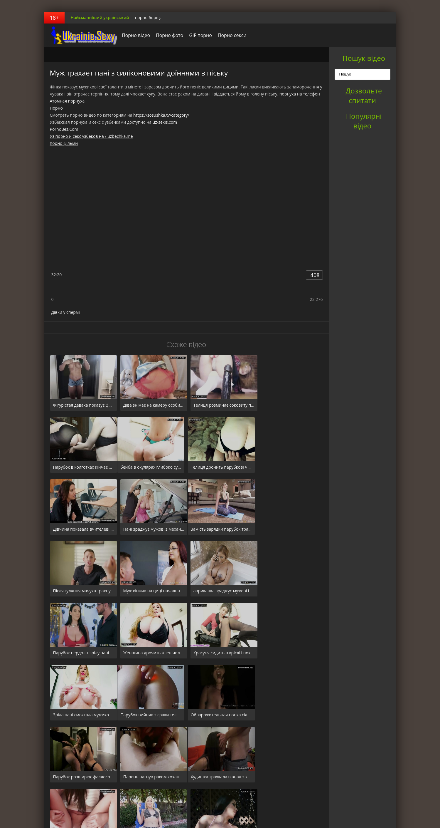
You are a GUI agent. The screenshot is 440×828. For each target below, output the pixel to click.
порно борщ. (148, 17)
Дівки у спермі (65, 312)
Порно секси (230, 35)
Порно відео (134, 35)
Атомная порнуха (67, 101)
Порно (56, 108)
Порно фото (168, 35)
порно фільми (64, 143)
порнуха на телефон (299, 94)
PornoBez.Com (64, 129)
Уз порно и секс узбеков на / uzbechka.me (91, 136)
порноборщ (80, 35)
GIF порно (199, 35)
